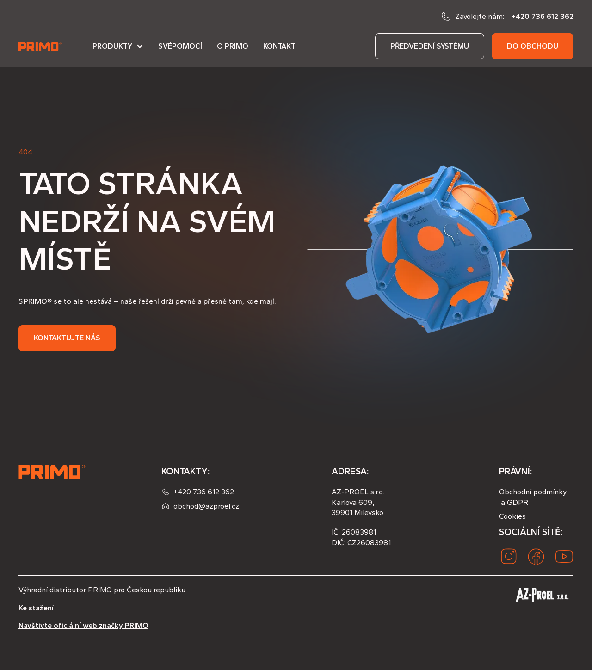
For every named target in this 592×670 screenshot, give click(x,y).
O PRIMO (232, 46)
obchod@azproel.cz (206, 506)
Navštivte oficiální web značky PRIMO (83, 625)
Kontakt (279, 46)
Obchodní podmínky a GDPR (533, 496)
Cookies (512, 516)
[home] (40, 46)
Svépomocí (180, 46)
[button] (118, 50)
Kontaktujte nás (67, 337)
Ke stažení (36, 607)
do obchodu (532, 46)
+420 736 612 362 (543, 16)
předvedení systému (429, 46)
